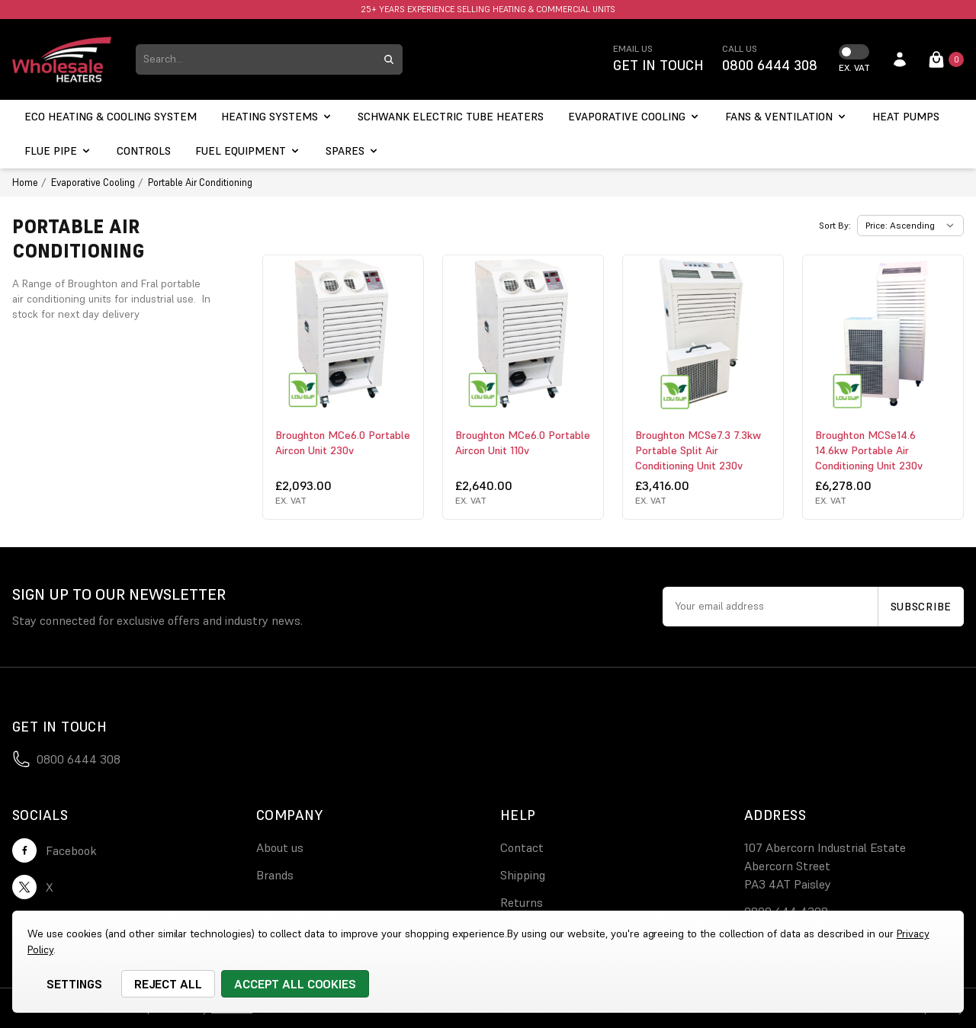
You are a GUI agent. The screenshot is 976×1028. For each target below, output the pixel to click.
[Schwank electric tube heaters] (450, 117)
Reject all (168, 983)
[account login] (900, 59)
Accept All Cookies (295, 983)
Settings (74, 983)
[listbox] (910, 225)
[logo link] (61, 59)
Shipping (522, 874)
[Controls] (143, 151)
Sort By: (835, 225)
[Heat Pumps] (906, 117)
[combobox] (255, 59)
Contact (522, 847)
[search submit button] (389, 59)
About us (279, 847)
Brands (275, 874)
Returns (521, 902)
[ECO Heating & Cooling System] (110, 117)
